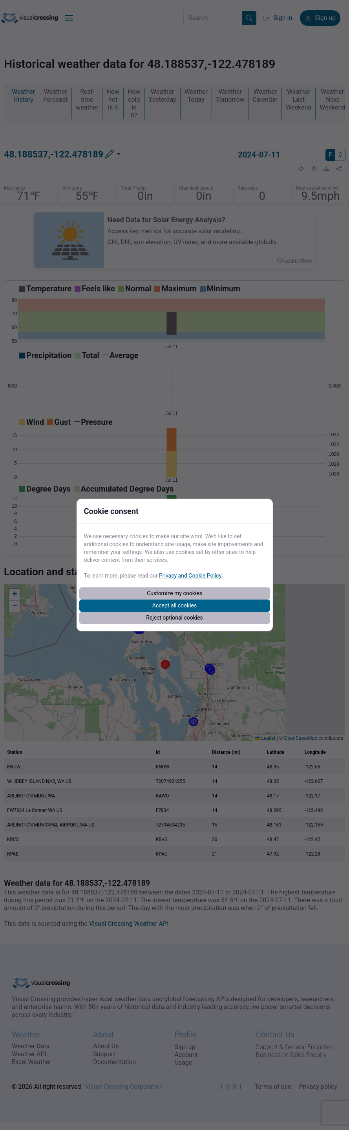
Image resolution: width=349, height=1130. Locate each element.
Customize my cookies (174, 593)
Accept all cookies (174, 605)
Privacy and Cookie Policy (190, 575)
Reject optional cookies (174, 617)
